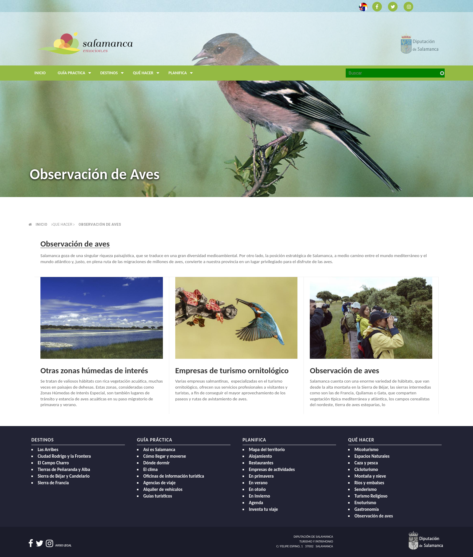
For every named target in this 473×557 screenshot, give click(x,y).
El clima (150, 469)
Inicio (40, 72)
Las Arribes (48, 449)
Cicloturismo (366, 469)
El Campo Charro (53, 463)
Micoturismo (366, 449)
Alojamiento (260, 456)
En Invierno (259, 496)
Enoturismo (365, 502)
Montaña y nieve (370, 476)
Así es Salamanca (159, 449)
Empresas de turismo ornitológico (232, 370)
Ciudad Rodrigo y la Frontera (64, 456)
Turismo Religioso (370, 496)
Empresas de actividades (272, 469)
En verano (258, 482)
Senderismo (365, 489)
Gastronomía (366, 509)
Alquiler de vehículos (163, 489)
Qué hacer (147, 73)
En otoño (257, 489)
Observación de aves (99, 224)
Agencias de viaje (159, 482)
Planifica (182, 73)
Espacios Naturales (371, 456)
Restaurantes (261, 463)
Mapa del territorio (267, 449)
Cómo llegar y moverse (164, 456)
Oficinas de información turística (173, 476)
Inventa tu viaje (263, 509)
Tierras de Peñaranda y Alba (64, 469)
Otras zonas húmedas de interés (94, 370)
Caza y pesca (366, 463)
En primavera (261, 476)
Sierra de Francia (53, 482)
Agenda (256, 502)
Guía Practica (76, 73)
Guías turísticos (157, 496)
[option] (236, 98)
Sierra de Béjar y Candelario (64, 476)
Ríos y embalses (369, 482)
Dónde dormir (156, 463)
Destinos (113, 73)
